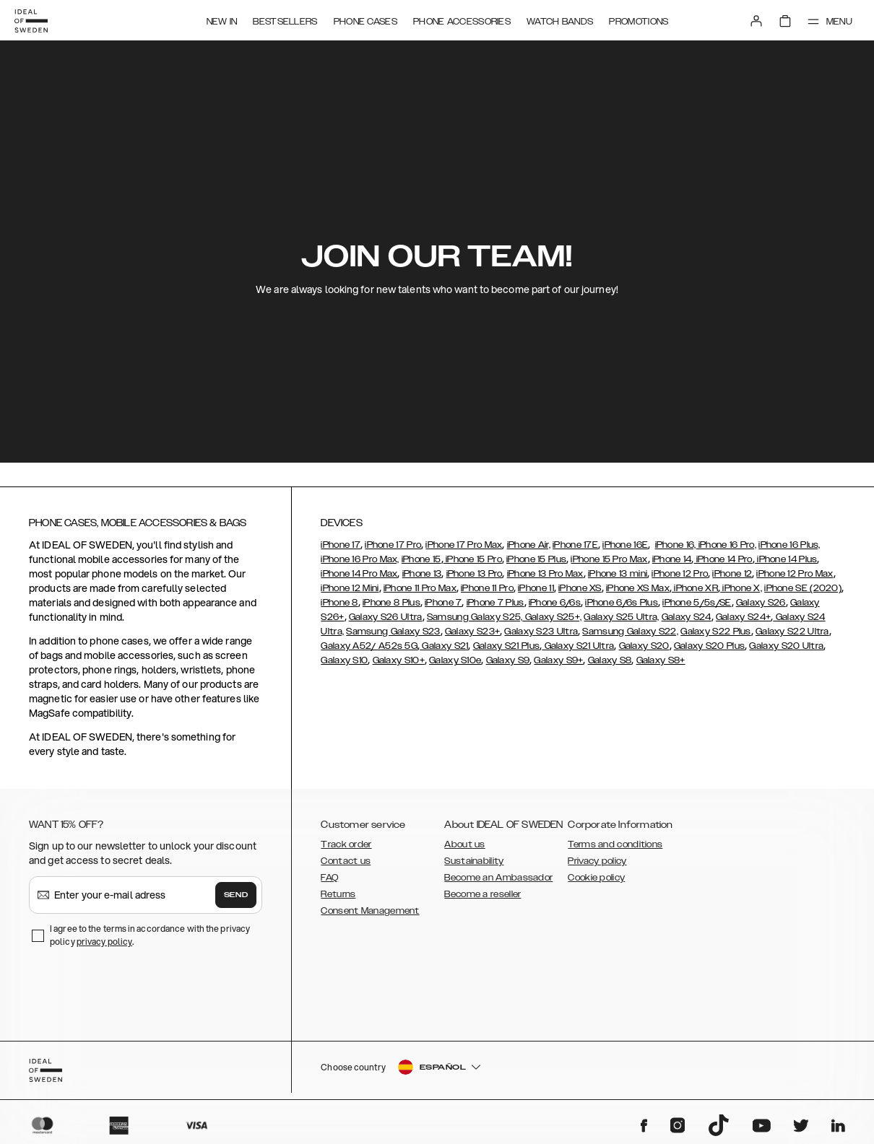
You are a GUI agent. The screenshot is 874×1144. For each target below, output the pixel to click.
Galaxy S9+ (558, 660)
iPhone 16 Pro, (726, 545)
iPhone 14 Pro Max (359, 574)
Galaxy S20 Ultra (786, 646)
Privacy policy (597, 861)
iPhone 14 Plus (786, 559)
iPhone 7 (443, 603)
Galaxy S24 (686, 617)
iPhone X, (741, 588)
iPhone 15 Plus (536, 559)
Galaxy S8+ (660, 660)
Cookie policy (596, 878)
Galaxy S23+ (472, 631)
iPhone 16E (625, 545)
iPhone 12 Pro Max (794, 574)
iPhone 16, (675, 545)
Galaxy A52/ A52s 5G (369, 646)
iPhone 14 (672, 559)
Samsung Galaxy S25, (475, 617)
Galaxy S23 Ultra (541, 631)
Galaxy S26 (761, 603)
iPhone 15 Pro (473, 559)
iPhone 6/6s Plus (621, 603)
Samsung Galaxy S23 (393, 631)
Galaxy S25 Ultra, (621, 617)
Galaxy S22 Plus (715, 631)
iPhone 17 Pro (393, 545)
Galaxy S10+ (399, 660)
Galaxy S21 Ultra (578, 646)
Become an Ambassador (498, 878)
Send (236, 895)
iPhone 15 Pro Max (609, 559)
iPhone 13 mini (617, 574)
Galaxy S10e (455, 660)
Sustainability (473, 861)
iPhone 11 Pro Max (420, 588)
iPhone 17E (575, 545)
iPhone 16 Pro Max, (360, 559)
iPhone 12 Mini (349, 588)
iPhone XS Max (638, 588)
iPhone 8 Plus (391, 603)
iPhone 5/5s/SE (696, 603)
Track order (346, 844)
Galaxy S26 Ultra (386, 617)
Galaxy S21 (444, 646)
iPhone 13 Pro (474, 574)
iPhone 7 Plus (495, 603)
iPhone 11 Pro (487, 588)
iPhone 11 (536, 588)
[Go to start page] (34, 20)
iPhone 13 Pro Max (545, 574)
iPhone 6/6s (555, 603)
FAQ (329, 878)
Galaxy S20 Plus (709, 646)
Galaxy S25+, (551, 617)
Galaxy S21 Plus (506, 646)
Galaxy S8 (610, 660)
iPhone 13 (422, 574)
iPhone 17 (340, 545)
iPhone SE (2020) (802, 588)
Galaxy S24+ (743, 617)
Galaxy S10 (344, 660)
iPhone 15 (421, 559)
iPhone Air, (528, 545)
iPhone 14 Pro (723, 559)
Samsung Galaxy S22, (630, 631)
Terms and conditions (615, 844)
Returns (338, 894)
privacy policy (104, 941)
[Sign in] (752, 20)
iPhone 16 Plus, (789, 545)
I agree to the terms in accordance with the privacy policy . (150, 935)
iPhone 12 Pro (680, 574)
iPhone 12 (732, 574)
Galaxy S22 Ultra (792, 631)
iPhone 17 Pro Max (463, 545)
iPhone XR (695, 588)
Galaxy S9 (508, 660)
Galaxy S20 (644, 646)
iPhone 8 (339, 603)
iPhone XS (580, 588)
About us (464, 844)
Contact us (346, 861)
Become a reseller (482, 894)
